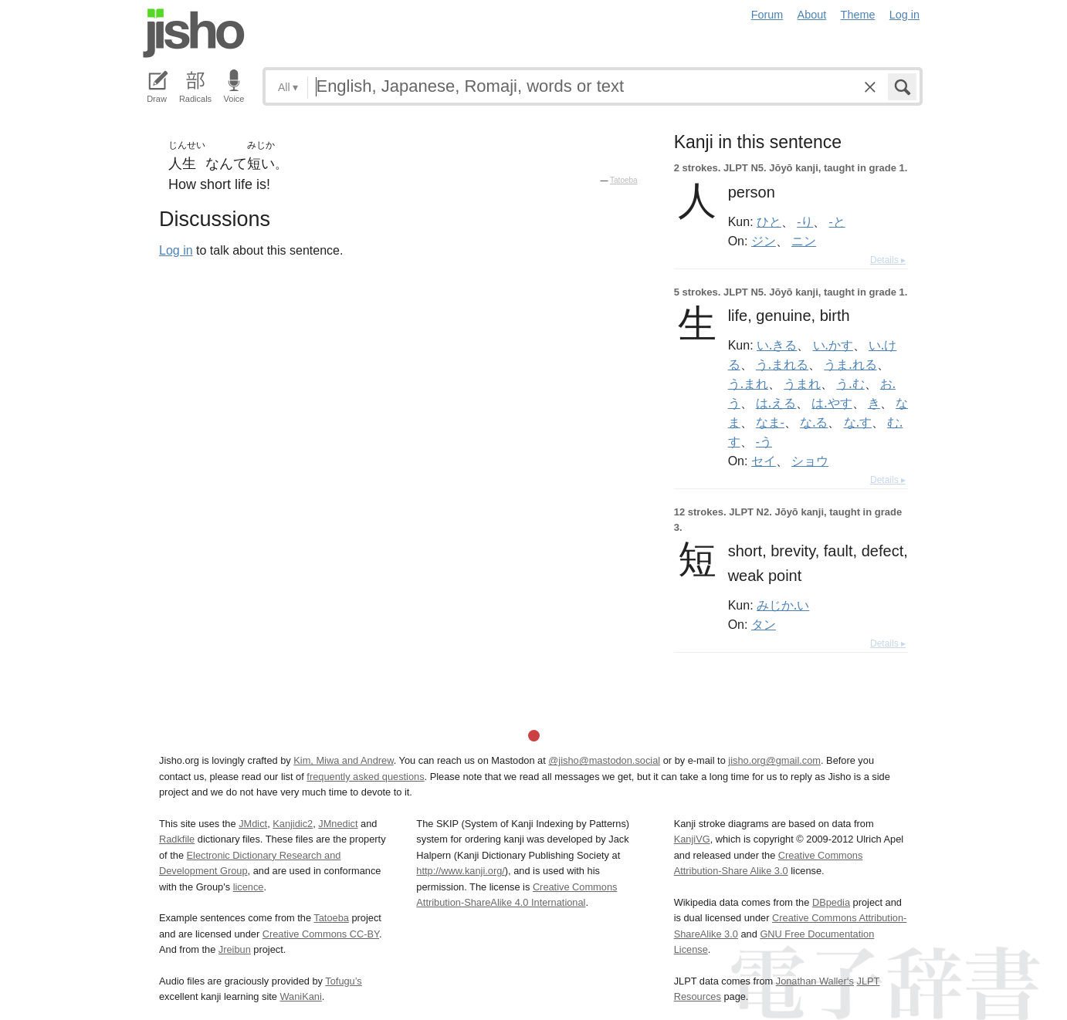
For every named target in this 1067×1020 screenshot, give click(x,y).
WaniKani (301, 996)
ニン (803, 240)
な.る (814, 422)
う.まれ (748, 383)
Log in (904, 14)
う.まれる (782, 364)
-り (805, 221)
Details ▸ (888, 260)
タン (763, 624)
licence (248, 887)
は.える (776, 402)
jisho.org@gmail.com (774, 760)
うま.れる (850, 364)
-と (837, 221)
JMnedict (337, 823)
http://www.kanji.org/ (460, 870)
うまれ (802, 383)
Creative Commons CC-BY (321, 934)
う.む (850, 383)
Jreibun (234, 949)
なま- (770, 422)
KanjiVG (692, 839)
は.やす (831, 402)
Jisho (194, 33)
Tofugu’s (343, 981)
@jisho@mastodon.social (604, 760)
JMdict (253, 823)
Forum (767, 14)
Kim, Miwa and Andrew (343, 760)
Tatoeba (624, 180)
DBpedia (831, 902)
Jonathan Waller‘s (815, 981)
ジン (763, 240)
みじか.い (783, 604)
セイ (763, 460)
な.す (858, 422)
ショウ (809, 460)
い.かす (833, 344)
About (812, 14)
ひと (769, 221)
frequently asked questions (365, 776)
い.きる (777, 344)
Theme (858, 14)
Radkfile (177, 839)
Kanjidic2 (293, 823)
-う (764, 441)
